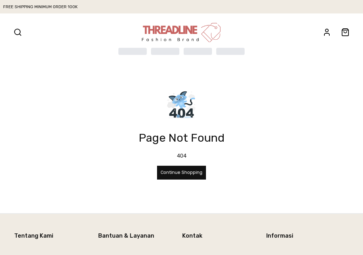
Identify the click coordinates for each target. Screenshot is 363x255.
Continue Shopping (181, 172)
